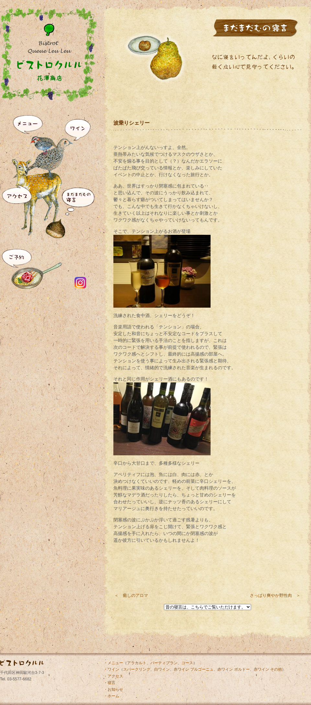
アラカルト (136, 663)
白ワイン (162, 669)
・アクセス (113, 676)
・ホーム (111, 696)
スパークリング (136, 669)
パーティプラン (164, 663)
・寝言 (109, 682)
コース (187, 663)
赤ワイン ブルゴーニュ (193, 669)
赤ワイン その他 (268, 669)
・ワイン (111, 669)
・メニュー (113, 663)
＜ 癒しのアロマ (131, 595)
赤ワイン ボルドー (233, 669)
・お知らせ (113, 689)
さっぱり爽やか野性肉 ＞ (275, 595)
